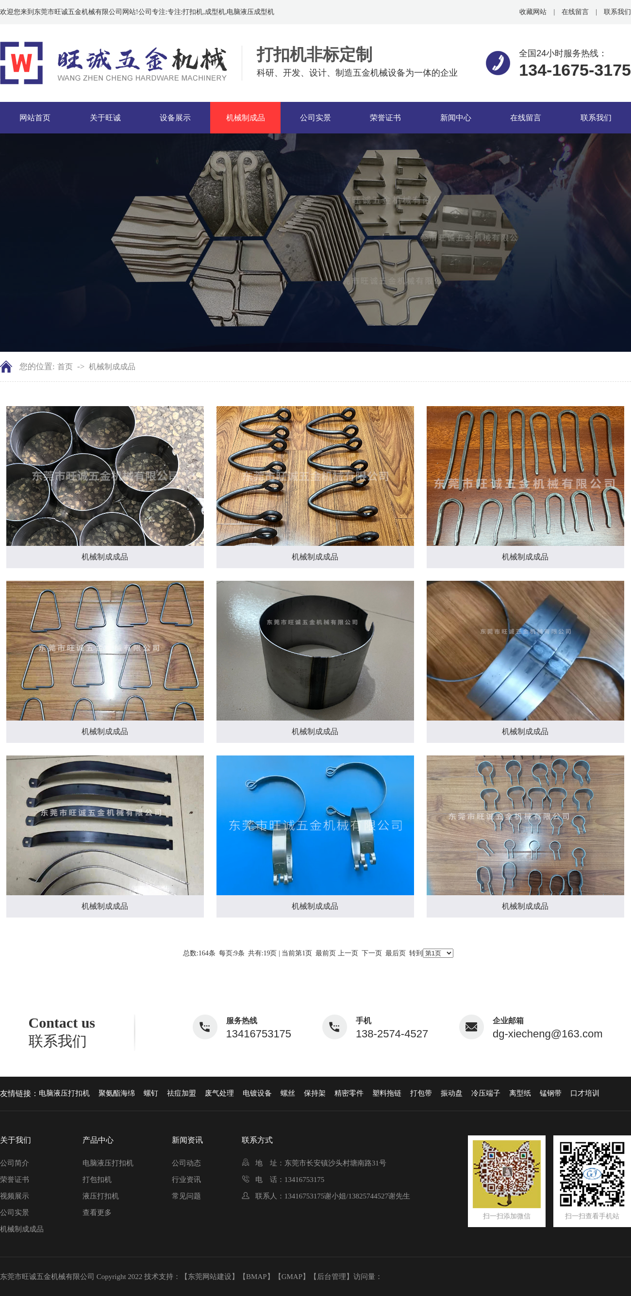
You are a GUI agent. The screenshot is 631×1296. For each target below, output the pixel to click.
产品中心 (98, 1140)
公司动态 (186, 1163)
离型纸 (520, 1093)
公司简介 (14, 1163)
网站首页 (34, 118)
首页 (65, 367)
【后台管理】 (331, 1276)
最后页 (395, 953)
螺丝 (288, 1093)
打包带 (421, 1093)
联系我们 (617, 12)
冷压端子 (485, 1093)
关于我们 (15, 1140)
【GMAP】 (292, 1276)
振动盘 (452, 1093)
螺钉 (151, 1093)
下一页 (372, 953)
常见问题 (186, 1196)
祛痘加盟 (181, 1093)
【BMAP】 (256, 1276)
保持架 (315, 1093)
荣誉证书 (385, 118)
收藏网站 (533, 12)
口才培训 (584, 1093)
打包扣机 (97, 1179)
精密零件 (349, 1093)
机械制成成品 (112, 367)
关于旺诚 (105, 118)
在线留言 (575, 12)
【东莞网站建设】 (210, 1276)
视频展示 (14, 1196)
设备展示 (175, 118)
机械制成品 (245, 118)
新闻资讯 (187, 1140)
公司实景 (315, 118)
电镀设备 (257, 1093)
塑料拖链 (386, 1093)
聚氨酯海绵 (117, 1093)
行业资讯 (186, 1179)
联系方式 (257, 1140)
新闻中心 (455, 118)
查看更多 (97, 1212)
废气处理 (219, 1093)
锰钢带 (551, 1093)
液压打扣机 (101, 1196)
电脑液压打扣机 (64, 1093)
